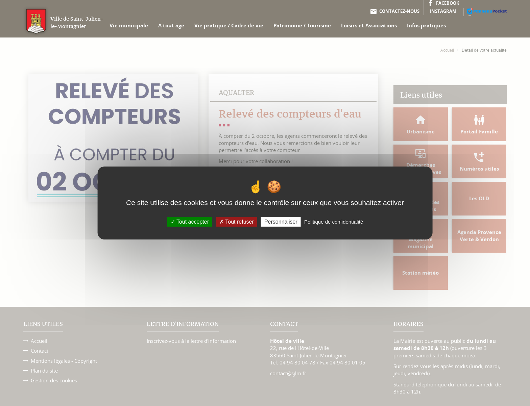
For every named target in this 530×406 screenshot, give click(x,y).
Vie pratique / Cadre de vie (228, 25)
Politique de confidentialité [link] (333, 222)
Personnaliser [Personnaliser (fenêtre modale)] (280, 222)
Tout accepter (190, 222)
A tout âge (171, 25)
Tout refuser (236, 222)
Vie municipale (129, 25)
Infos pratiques (426, 25)
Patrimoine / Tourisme (302, 25)
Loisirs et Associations (369, 25)
